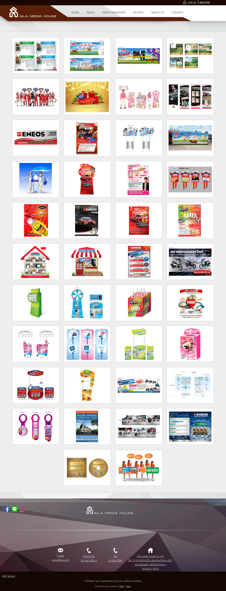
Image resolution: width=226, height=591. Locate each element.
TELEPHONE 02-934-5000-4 (89, 556)
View (128, 586)
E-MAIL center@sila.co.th (60, 556)
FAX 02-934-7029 (115, 556)
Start (121, 586)
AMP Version (8, 576)
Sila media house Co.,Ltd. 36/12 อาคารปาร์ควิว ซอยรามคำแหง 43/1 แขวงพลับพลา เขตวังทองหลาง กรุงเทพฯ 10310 (150, 560)
